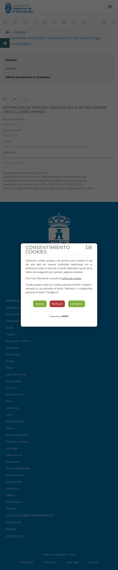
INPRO (65, 316)
